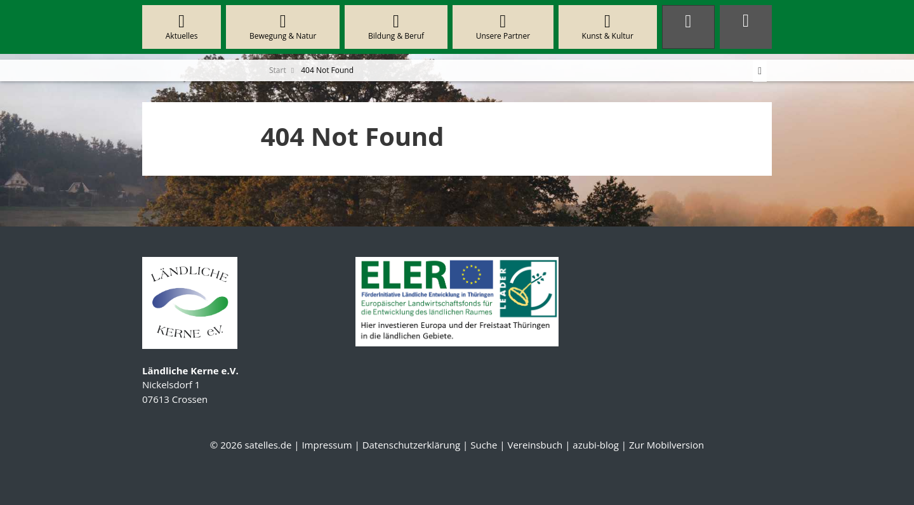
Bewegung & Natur (283, 27)
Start (277, 70)
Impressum (326, 444)
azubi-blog (596, 444)
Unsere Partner (503, 27)
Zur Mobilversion (666, 444)
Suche (483, 444)
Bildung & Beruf (396, 27)
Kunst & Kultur (607, 27)
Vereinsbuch (534, 444)
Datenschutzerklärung (411, 444)
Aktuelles (181, 27)
